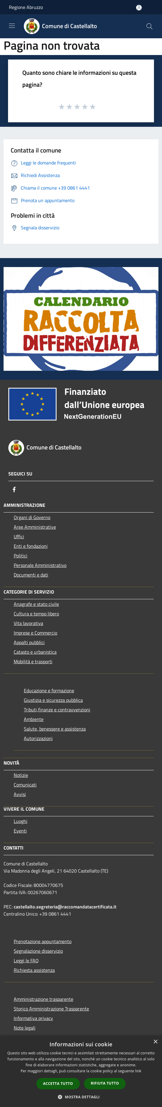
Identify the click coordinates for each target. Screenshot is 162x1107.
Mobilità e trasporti (33, 661)
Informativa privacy (33, 1018)
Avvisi (20, 794)
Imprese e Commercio (35, 632)
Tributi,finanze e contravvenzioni (57, 709)
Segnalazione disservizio (38, 950)
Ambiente (33, 719)
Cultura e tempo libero (36, 613)
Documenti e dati (31, 574)
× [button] (155, 1042)
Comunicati (25, 784)
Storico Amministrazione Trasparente (51, 1008)
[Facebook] (14, 489)
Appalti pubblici (29, 642)
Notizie (21, 775)
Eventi (20, 830)
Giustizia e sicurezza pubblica (53, 700)
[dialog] (81, 1071)
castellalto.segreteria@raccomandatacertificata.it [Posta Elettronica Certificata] (65, 906)
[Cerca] (149, 26)
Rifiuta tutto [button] (105, 1083)
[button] (81, 1097)
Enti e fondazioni (31, 546)
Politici (20, 555)
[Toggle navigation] (11, 25)
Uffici (19, 536)
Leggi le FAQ (26, 960)
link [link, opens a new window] (138, 1071)
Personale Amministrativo (40, 565)
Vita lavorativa (28, 623)
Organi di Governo (32, 517)
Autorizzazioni (38, 738)
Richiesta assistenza (34, 970)
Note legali (24, 1027)
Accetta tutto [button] (58, 1083)
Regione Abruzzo (26, 7)
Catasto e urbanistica (35, 651)
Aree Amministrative (35, 526)
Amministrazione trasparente (43, 999)
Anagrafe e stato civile (36, 604)
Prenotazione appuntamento (42, 941)
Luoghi (20, 821)
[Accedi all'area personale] (139, 8)
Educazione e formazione (49, 690)
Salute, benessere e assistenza (55, 728)
